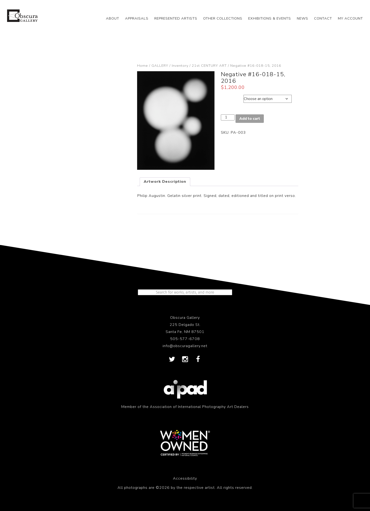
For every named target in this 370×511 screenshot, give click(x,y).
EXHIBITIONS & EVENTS (269, 18)
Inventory (180, 65)
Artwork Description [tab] (165, 181)
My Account (350, 18)
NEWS (302, 18)
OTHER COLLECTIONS (222, 18)
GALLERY (159, 65)
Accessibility (185, 478)
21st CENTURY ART (209, 65)
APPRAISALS (136, 18)
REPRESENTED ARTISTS (175, 18)
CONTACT (323, 18)
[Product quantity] (228, 117)
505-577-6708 (185, 338)
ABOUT (112, 18)
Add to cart (249, 118)
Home (142, 65)
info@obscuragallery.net (185, 346)
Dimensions (232, 98)
